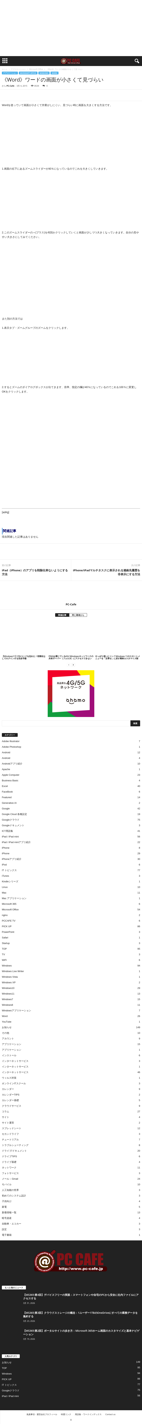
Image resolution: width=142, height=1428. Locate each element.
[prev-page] (69, 665)
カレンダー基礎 (10, 1100)
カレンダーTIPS (10, 1094)
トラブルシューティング (15, 1145)
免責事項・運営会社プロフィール (41, 1414)
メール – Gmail (10, 1178)
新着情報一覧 (9, 1212)
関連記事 (62, 615)
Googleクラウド (10, 819)
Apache (6, 769)
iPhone (5, 847)
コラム (5, 1111)
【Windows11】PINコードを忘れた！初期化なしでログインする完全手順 (23, 657)
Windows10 (8, 988)
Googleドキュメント (13, 825)
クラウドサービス (11, 1105)
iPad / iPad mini (10, 836)
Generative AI (9, 803)
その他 (5, 1033)
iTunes (5, 875)
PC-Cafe (10, 85)
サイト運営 (8, 1122)
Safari (5, 937)
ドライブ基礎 (9, 1162)
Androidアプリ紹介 (12, 763)
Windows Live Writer (13, 971)
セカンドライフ (10, 1134)
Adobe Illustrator (11, 741)
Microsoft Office (36, 69)
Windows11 (8, 993)
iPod (4, 864)
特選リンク (66, 1414)
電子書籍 (7, 1235)
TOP (4, 948)
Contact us (110, 1414)
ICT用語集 (7, 831)
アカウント (8, 1038)
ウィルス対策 (9, 1077)
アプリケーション (18, 69)
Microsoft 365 (9, 904)
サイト (5, 1117)
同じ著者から (78, 615)
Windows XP (9, 982)
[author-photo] (71, 592)
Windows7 (7, 999)
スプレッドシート (11, 1128)
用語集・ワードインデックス (88, 1414)
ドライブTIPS (9, 1156)
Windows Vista (10, 976)
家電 (4, 1206)
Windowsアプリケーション (16, 1010)
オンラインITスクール (14, 1083)
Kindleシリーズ (10, 881)
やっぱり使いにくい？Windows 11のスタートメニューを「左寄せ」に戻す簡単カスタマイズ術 (117, 657)
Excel (5, 786)
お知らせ (7, 1027)
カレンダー (8, 1089)
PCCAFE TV (8, 920)
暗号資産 (7, 1218)
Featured (7, 797)
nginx (5, 915)
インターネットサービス (15, 1061)
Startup (6, 943)
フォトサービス (10, 1173)
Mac (4, 892)
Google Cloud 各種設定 (14, 814)
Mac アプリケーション (14, 898)
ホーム (4, 69)
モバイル (7, 1184)
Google (6, 808)
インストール (9, 1055)
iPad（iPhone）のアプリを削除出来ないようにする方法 (35, 572)
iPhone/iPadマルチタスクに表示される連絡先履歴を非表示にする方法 (106, 572)
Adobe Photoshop (11, 746)
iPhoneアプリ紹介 (11, 859)
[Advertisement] (71, 28)
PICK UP (7, 926)
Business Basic (10, 780)
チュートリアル (10, 1139)
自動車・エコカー (11, 1223)
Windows (44, 73)
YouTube (6, 1021)
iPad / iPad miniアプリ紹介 (16, 842)
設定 (4, 1229)
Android (6, 752)
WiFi (4, 960)
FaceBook (7, 791)
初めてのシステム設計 (14, 1195)
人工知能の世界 (10, 1190)
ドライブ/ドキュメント (14, 1150)
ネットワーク (9, 1167)
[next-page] (73, 665)
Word (54, 73)
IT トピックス (9, 870)
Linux (5, 887)
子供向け (7, 1201)
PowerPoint (8, 932)
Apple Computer (10, 774)
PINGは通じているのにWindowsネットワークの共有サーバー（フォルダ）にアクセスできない (71, 657)
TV (3, 954)
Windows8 (7, 1004)
